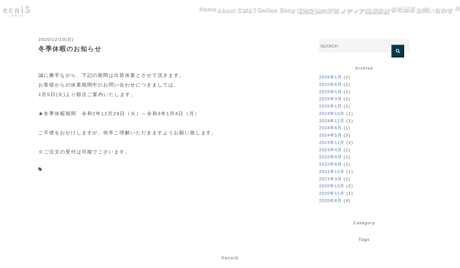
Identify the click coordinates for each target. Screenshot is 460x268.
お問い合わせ (419, 11)
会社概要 (380, 11)
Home (158, 11)
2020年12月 (332, 185)
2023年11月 (332, 142)
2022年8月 (330, 164)
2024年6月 (330, 127)
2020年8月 (330, 200)
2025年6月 (330, 84)
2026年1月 (330, 77)
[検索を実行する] (397, 51)
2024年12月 (332, 113)
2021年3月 (330, 178)
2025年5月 (330, 91)
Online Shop (238, 11)
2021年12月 (332, 171)
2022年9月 (330, 156)
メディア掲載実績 (336, 11)
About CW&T (194, 11)
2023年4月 (330, 149)
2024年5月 (330, 135)
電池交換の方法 (284, 11)
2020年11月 (332, 193)
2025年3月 (330, 98)
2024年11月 (332, 120)
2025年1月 (330, 106)
